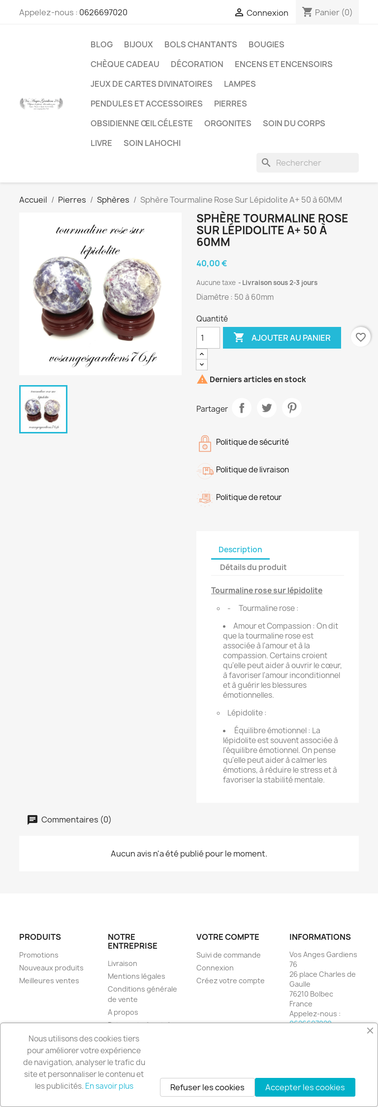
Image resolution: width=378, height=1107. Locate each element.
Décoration (197, 64)
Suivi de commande (228, 955)
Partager (242, 408)
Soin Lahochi (152, 143)
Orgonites (228, 123)
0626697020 (103, 12)
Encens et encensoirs (284, 64)
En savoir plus (109, 1086)
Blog (102, 44)
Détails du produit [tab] (253, 567)
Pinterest (292, 408)
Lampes (240, 83)
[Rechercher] (307, 163)
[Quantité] (208, 338)
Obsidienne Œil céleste (142, 123)
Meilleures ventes (49, 980)
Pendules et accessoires (147, 103)
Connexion (215, 967)
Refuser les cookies (207, 1087)
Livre (101, 143)
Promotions (39, 955)
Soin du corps (294, 123)
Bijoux (138, 44)
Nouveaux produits (51, 967)
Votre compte (227, 936)
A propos (123, 1012)
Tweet (267, 408)
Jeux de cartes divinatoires (152, 83)
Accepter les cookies (305, 1087)
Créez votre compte (230, 980)
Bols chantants (200, 44)
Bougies (266, 44)
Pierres (230, 103)
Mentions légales (136, 976)
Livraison (122, 963)
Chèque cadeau (125, 64)
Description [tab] (240, 549)
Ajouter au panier (282, 337)
